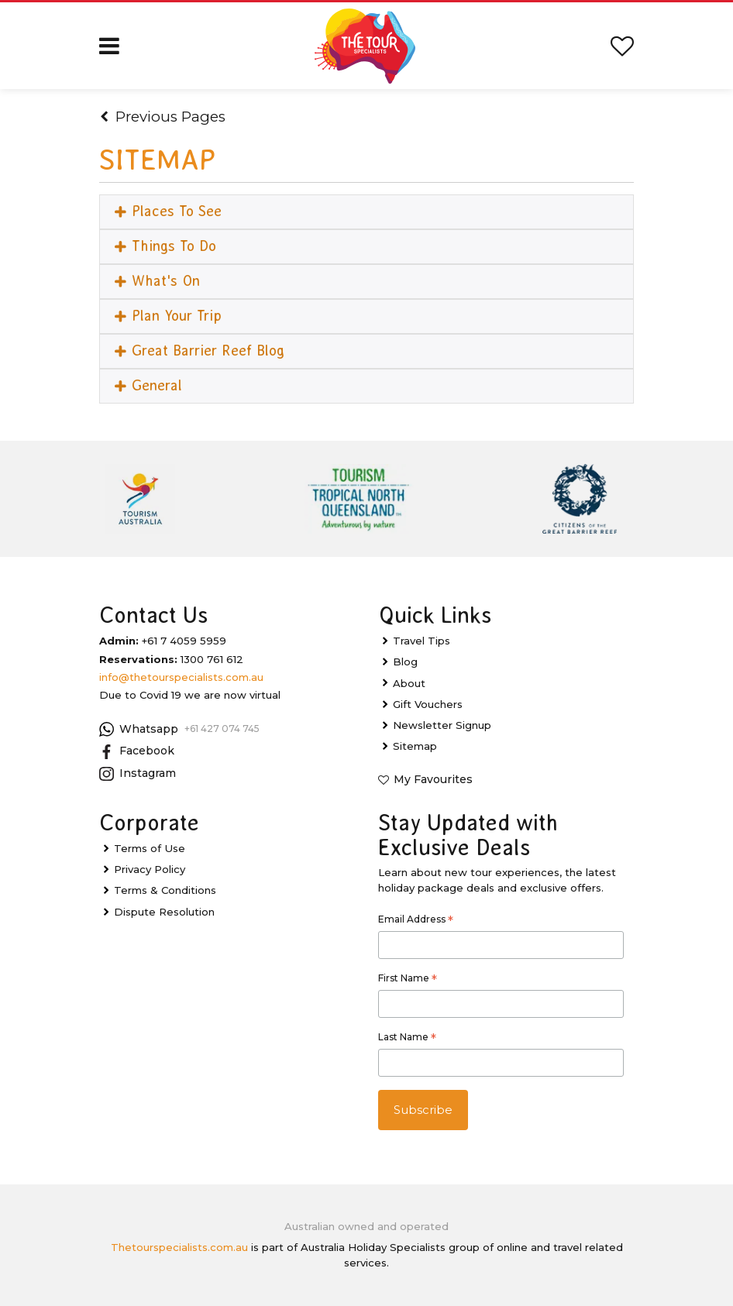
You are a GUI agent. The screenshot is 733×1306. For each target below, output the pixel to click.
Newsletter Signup (442, 725)
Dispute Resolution (164, 912)
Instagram (137, 774)
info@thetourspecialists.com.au (181, 677)
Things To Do (166, 246)
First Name (407, 980)
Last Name (407, 1039)
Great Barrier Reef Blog (200, 350)
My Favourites (433, 779)
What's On (158, 281)
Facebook (136, 751)
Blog (405, 661)
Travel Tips (421, 640)
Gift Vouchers (428, 704)
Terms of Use (149, 848)
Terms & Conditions (165, 891)
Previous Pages (162, 116)
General (149, 386)
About (409, 683)
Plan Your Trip (168, 316)
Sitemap (415, 746)
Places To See (168, 211)
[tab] (366, 212)
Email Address (415, 921)
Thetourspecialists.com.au (179, 1247)
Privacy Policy (149, 869)
